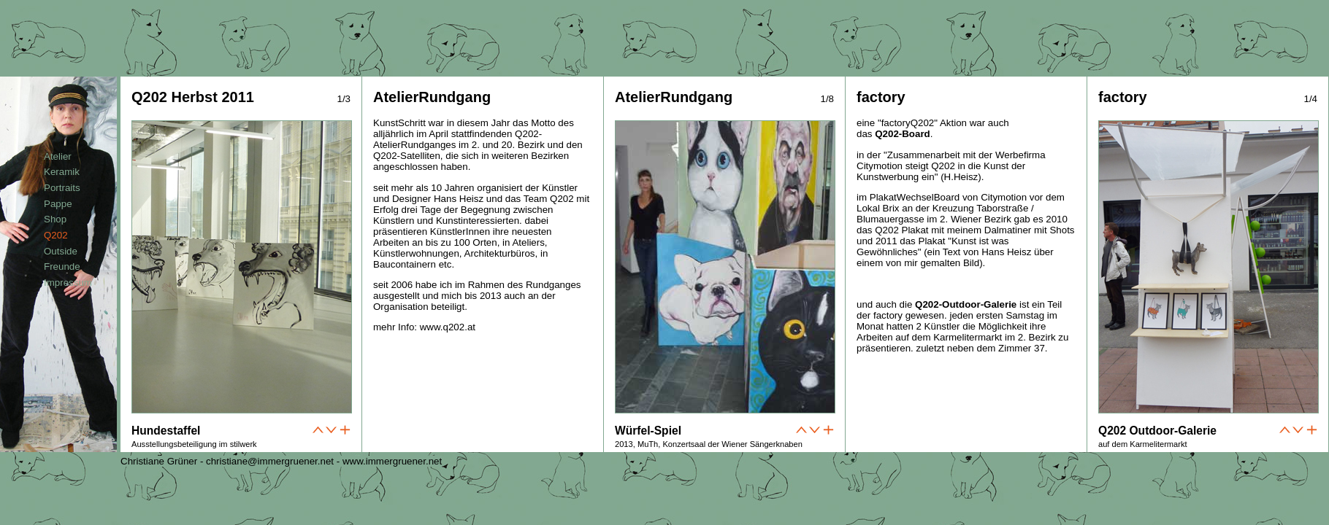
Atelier (58, 156)
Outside (60, 251)
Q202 (56, 235)
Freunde (62, 266)
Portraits (62, 187)
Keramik (62, 171)
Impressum (68, 282)
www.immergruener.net (392, 461)
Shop (55, 219)
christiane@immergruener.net (270, 461)
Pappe (58, 203)
